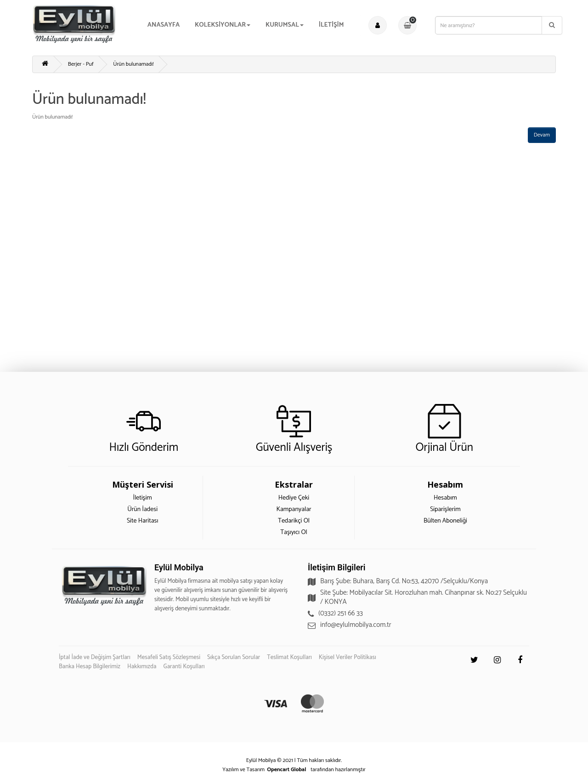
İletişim (142, 498)
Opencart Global (286, 769)
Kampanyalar (293, 509)
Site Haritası (142, 521)
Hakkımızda (142, 666)
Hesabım (445, 498)
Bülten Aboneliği (445, 521)
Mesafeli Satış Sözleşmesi (168, 657)
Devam (542, 135)
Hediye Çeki (293, 498)
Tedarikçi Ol (294, 521)
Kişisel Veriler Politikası (347, 657)
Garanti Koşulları (184, 666)
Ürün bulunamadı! (133, 64)
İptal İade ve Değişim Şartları (94, 657)
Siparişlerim (445, 509)
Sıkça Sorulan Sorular (233, 657)
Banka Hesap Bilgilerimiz (89, 666)
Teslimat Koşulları (289, 657)
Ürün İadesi (142, 509)
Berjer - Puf (81, 64)
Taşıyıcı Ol (293, 532)
